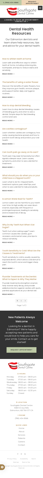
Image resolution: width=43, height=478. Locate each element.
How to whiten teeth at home (16, 58)
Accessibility (24, 459)
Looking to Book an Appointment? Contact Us (21, 20)
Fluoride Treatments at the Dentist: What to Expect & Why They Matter (19, 278)
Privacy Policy (12, 459)
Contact (21, 445)
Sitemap (16, 462)
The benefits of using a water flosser (20, 82)
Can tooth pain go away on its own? (20, 152)
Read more (7, 74)
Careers (21, 442)
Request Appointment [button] (32, 2)
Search (33, 459)
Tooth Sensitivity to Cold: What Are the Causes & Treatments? (21, 252)
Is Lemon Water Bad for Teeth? (17, 199)
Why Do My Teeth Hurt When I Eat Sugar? (18, 226)
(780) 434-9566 (21, 418)
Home (21, 428)
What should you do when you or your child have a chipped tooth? (21, 176)
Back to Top (26, 462)
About (21, 431)
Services (21, 435)
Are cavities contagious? (14, 128)
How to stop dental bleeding (16, 105)
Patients (21, 438)
